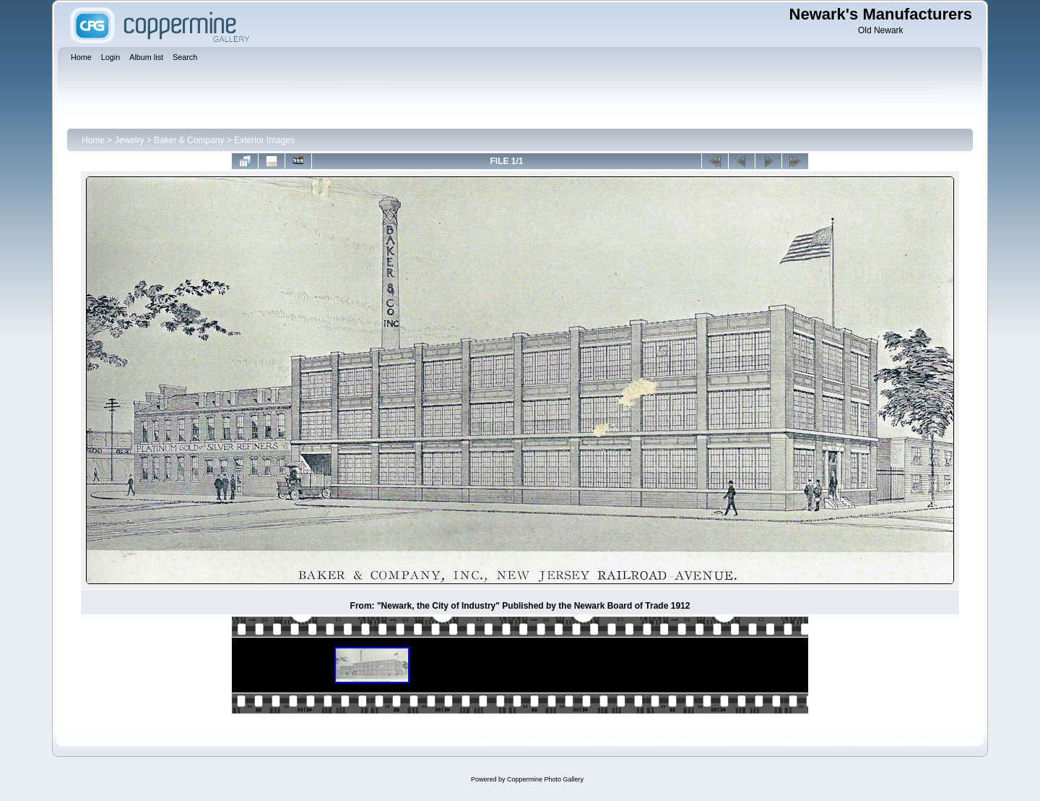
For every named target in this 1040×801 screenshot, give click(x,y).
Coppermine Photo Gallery (545, 779)
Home (93, 140)
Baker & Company (189, 140)
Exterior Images (264, 140)
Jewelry (129, 140)
